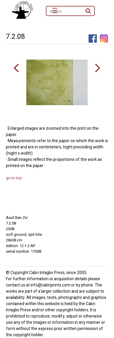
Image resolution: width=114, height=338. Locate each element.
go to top (14, 178)
